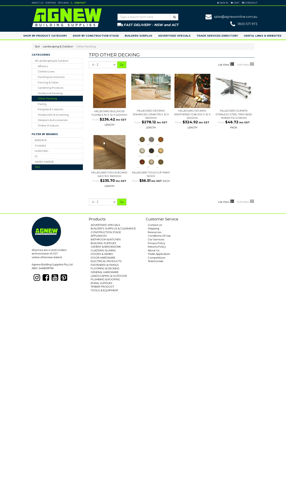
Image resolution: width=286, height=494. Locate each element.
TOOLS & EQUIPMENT (104, 290)
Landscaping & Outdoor (58, 46)
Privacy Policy (156, 243)
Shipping (50, 2)
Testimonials (155, 261)
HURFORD (41, 150)
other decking (47, 98)
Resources (154, 232)
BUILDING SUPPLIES (103, 243)
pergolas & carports (50, 109)
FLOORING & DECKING (105, 268)
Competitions (156, 257)
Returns (63, 2)
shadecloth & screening (53, 114)
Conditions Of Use (159, 235)
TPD (37, 167)
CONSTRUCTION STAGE (106, 232)
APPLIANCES (99, 235)
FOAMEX (40, 145)
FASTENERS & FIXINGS (105, 264)
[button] (222, 2)
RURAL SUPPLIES (101, 283)
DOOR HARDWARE (103, 257)
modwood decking (50, 93)
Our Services (156, 239)
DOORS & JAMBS (102, 253)
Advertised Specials (174, 35)
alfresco (43, 66)
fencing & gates (48, 82)
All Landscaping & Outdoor (52, 60)
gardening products (50, 87)
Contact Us (155, 224)
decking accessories (51, 76)
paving (42, 103)
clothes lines (46, 71)
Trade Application (159, 253)
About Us (37, 2)
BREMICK (41, 140)
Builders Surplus (138, 35)
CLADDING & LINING (103, 250)
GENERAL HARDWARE (105, 272)
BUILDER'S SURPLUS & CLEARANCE (113, 228)
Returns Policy (157, 246)
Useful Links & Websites (263, 35)
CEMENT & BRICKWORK (106, 246)
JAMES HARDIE (44, 161)
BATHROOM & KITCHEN (106, 239)
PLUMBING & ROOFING (105, 279)
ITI (36, 156)
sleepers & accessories (52, 120)
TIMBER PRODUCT (102, 286)
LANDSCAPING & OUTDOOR (109, 275)
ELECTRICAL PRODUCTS (106, 261)
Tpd (37, 46)
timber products (48, 125)
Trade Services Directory (217, 35)
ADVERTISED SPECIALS (105, 224)
